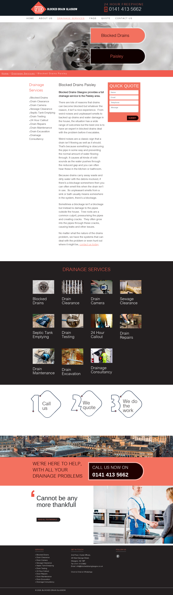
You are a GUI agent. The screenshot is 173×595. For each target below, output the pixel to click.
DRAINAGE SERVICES (71, 19)
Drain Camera (38, 105)
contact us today (89, 244)
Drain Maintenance (41, 128)
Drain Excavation (40, 131)
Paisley (116, 56)
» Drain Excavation (42, 579)
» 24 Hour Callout (42, 571)
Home (5, 74)
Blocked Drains (115, 36)
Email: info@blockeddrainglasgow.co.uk (87, 566)
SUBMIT (132, 118)
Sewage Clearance (41, 109)
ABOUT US (45, 19)
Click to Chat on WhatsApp (81, 572)
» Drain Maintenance (43, 577)
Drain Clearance (39, 101)
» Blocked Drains (42, 555)
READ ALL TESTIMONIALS (47, 519)
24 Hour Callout (39, 120)
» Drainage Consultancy (44, 582)
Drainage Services (23, 74)
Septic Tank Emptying (42, 113)
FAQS (92, 19)
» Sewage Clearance (43, 563)
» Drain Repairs (41, 574)
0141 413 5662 (110, 475)
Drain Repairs (38, 124)
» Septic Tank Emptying (44, 566)
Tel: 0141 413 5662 (78, 564)
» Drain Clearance (42, 557)
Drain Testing (38, 116)
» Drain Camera (41, 560)
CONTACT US (123, 19)
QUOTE (105, 19)
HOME (30, 19)
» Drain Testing (41, 568)
